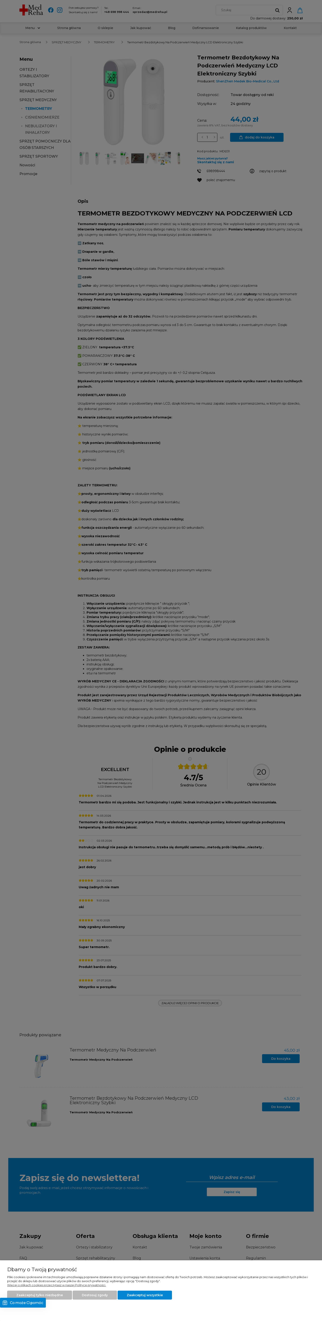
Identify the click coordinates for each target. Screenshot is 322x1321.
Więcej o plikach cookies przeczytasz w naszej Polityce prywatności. (56, 1285)
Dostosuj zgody (95, 1295)
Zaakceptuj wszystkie (145, 1295)
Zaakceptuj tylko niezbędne (39, 1295)
